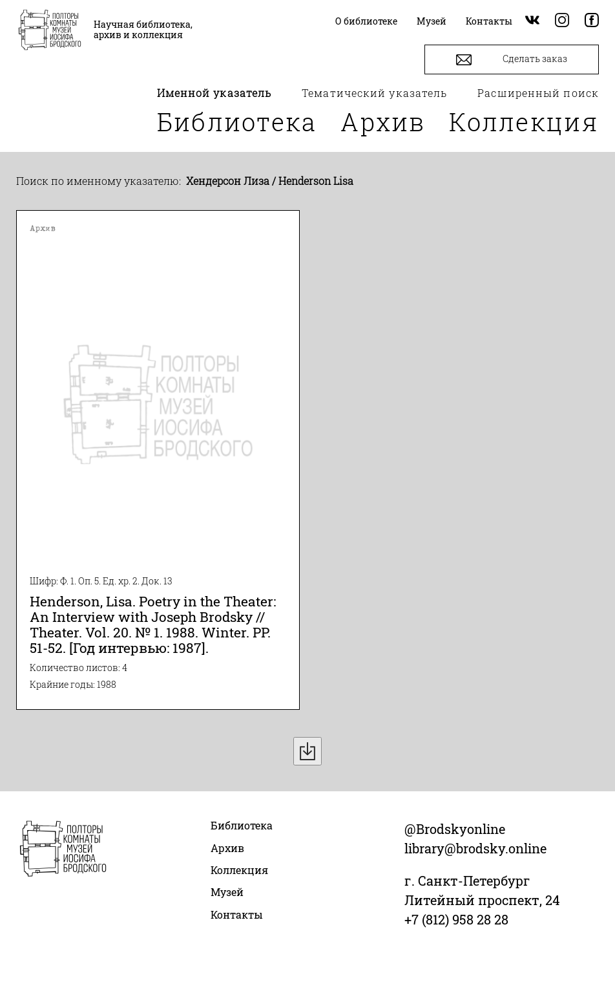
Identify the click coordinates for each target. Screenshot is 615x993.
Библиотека (237, 121)
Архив (383, 121)
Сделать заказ (511, 60)
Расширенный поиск (538, 93)
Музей (227, 892)
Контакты (237, 914)
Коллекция (524, 121)
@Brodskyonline (454, 828)
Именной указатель (214, 93)
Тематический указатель (374, 93)
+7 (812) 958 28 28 (456, 919)
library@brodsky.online (475, 848)
